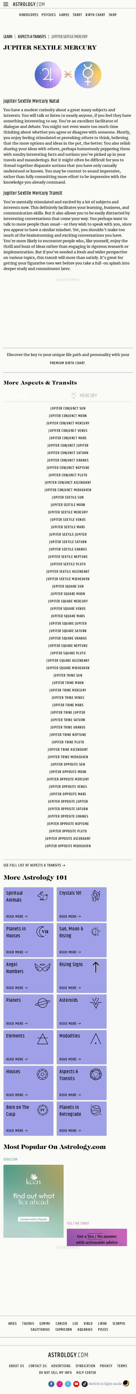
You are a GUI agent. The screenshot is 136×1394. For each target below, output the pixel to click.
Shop (113, 15)
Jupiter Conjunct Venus (68, 431)
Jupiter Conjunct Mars (68, 438)
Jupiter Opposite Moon (68, 772)
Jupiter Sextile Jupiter (68, 535)
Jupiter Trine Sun (68, 675)
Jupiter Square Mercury (68, 601)
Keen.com (10, 1159)
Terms (122, 1366)
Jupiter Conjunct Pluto (68, 475)
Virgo (88, 1324)
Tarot (77, 15)
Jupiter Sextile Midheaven (68, 579)
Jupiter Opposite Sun (68, 764)
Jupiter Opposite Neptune (68, 824)
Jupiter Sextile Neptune (68, 557)
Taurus (28, 1324)
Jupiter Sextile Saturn (68, 542)
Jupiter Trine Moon (68, 683)
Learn (7, 37)
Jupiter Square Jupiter (68, 624)
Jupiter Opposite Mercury (68, 779)
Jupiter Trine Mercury (68, 690)
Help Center (86, 1373)
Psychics (49, 15)
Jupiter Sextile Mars (68, 527)
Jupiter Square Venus (68, 609)
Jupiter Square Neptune (68, 646)
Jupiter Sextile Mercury (68, 512)
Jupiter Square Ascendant (68, 661)
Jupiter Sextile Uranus (68, 549)
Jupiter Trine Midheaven (68, 757)
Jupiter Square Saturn (68, 631)
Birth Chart (95, 15)
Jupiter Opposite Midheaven (68, 846)
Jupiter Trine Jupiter (68, 713)
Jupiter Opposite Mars (68, 794)
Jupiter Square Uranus (68, 638)
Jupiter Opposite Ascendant (68, 839)
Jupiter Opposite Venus (68, 787)
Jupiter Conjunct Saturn (68, 453)
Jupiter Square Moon (68, 594)
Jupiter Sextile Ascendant (68, 572)
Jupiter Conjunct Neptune (68, 468)
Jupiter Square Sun (68, 586)
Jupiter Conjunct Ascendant (68, 483)
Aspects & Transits (32, 37)
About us (16, 1366)
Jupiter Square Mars (68, 616)
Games (64, 15)
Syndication (86, 1366)
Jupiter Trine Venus (68, 698)
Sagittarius (40, 1330)
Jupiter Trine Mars (68, 705)
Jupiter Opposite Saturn (68, 809)
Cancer (61, 1324)
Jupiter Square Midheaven (68, 668)
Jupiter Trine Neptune (68, 735)
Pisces (103, 1330)
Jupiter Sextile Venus (68, 520)
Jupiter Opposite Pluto (68, 831)
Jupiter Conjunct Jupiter (68, 446)
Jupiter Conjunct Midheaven (68, 490)
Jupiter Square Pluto (68, 653)
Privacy (106, 1366)
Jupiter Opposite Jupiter (68, 802)
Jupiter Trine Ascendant (68, 750)
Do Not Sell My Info (55, 1373)
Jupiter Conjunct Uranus (68, 460)
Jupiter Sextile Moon (68, 505)
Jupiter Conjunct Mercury (68, 423)
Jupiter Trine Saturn (68, 720)
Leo (75, 1324)
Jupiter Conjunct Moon (68, 416)
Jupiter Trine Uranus (68, 727)
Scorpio (119, 1324)
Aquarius (85, 1330)
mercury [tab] (83, 396)
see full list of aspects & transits (34, 865)
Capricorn (64, 1330)
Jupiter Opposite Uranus (68, 816)
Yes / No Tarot (78, 1223)
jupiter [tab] (15, 396)
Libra (102, 1324)
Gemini (45, 1324)
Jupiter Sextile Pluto (68, 564)
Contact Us (38, 1366)
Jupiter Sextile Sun (68, 497)
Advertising (61, 1366)
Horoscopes (28, 15)
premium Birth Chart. (68, 363)
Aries (12, 1324)
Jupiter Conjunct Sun (68, 408)
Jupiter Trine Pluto (68, 742)
